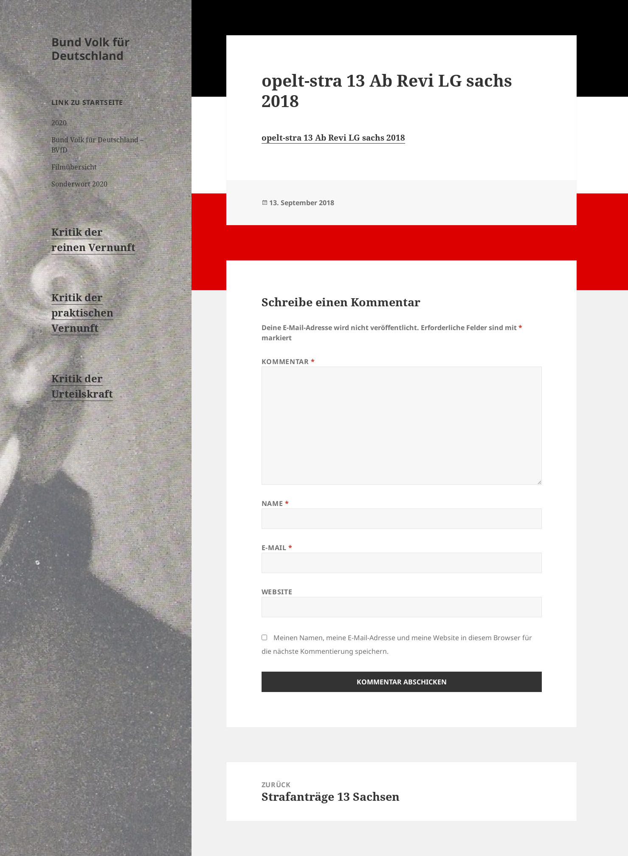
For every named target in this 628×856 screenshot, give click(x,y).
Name (275, 503)
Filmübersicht (74, 167)
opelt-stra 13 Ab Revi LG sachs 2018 (333, 137)
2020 (59, 122)
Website (277, 591)
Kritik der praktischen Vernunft (82, 312)
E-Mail (277, 547)
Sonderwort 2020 (79, 184)
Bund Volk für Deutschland (90, 48)
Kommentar (288, 361)
